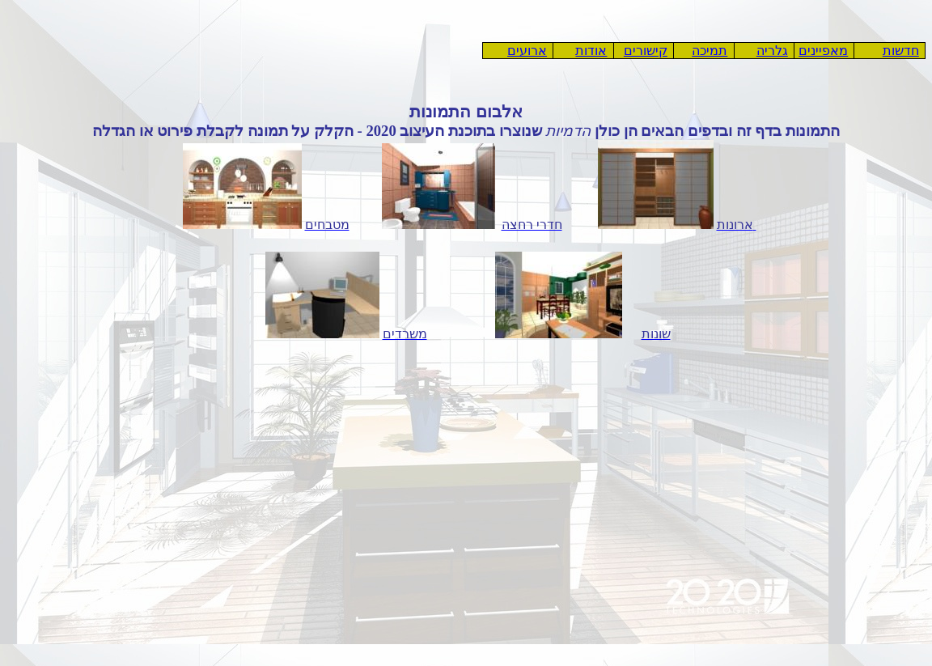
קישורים (645, 50)
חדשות (901, 50)
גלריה (772, 50)
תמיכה (709, 50)
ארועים (527, 50)
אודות (591, 50)
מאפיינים (823, 50)
